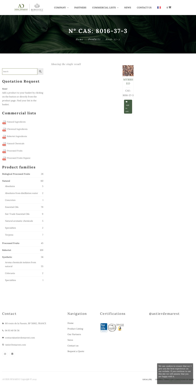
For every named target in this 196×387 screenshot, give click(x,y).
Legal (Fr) (147, 379)
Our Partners (74, 334)
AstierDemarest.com (15, 344)
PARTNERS (80, 7)
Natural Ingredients (14, 122)
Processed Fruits (12, 150)
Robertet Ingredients (14, 136)
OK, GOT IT (175, 381)
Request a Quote (75, 351)
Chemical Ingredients (14, 129)
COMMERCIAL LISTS (104, 7)
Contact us (144, 7)
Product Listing (75, 328)
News (127, 7)
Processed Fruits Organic (16, 158)
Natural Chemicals (13, 143)
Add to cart (127, 106)
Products (94, 39)
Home (79, 39)
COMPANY (60, 7)
